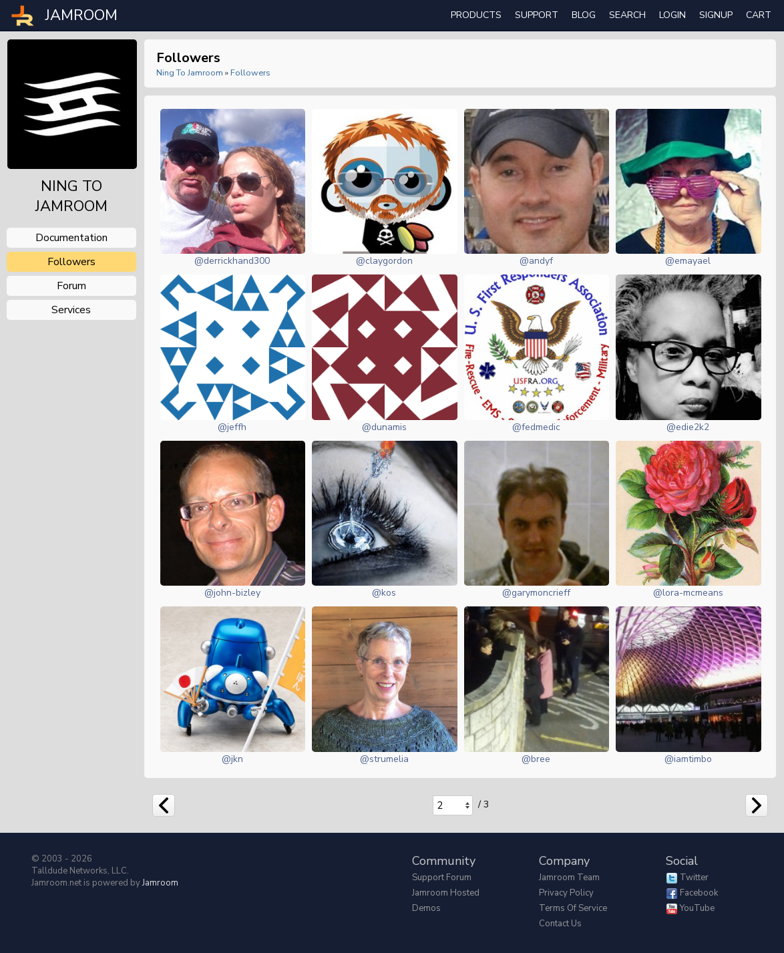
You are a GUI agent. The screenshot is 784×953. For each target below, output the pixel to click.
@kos (384, 592)
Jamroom (160, 883)
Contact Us (560, 924)
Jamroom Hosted (445, 893)
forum (71, 285)
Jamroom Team (569, 878)
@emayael (688, 260)
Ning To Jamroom (189, 72)
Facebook (699, 893)
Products (476, 15)
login (672, 15)
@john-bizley (232, 592)
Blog (584, 15)
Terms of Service (573, 908)
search (627, 15)
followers (71, 261)
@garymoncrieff (536, 592)
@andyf (536, 260)
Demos (426, 908)
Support (536, 15)
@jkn (232, 759)
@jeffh (232, 427)
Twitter (694, 878)
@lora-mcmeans (688, 592)
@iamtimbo (688, 759)
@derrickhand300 (232, 260)
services (71, 310)
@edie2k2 (687, 427)
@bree (536, 759)
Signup (716, 15)
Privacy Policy (566, 893)
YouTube (697, 908)
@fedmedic (536, 427)
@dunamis (384, 427)
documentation (71, 237)
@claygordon (384, 260)
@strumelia (384, 759)
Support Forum (441, 878)
